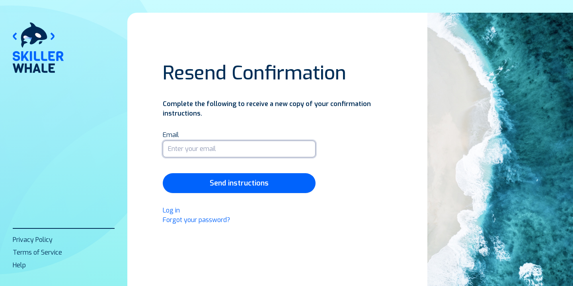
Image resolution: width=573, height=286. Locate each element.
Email (171, 135)
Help (19, 265)
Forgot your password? (196, 220)
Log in (171, 210)
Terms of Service (37, 252)
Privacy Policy (33, 240)
